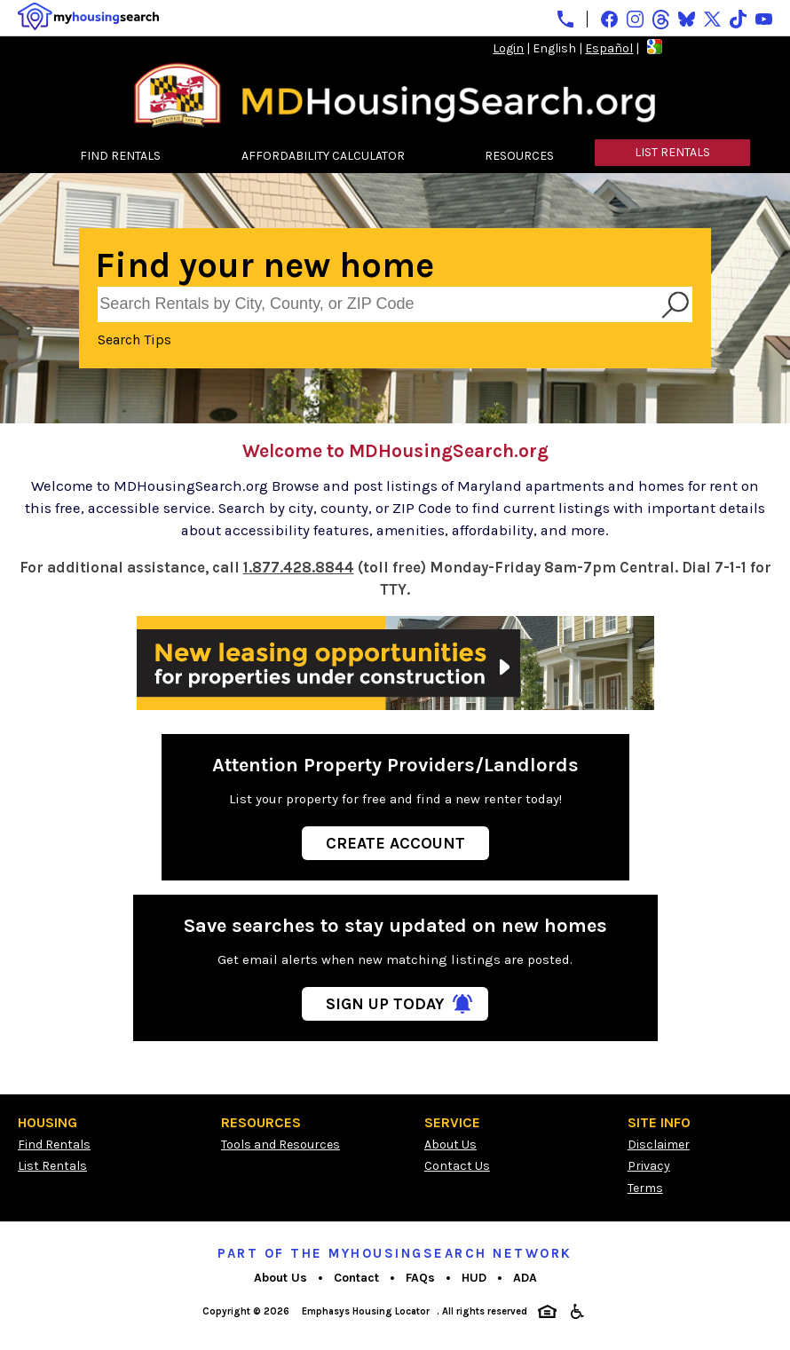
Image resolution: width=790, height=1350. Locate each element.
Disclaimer (659, 1144)
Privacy (649, 1165)
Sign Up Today (385, 1004)
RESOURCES (519, 155)
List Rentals (52, 1165)
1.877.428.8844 (298, 567)
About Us (450, 1144)
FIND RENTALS (120, 155)
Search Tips (134, 339)
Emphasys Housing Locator (366, 1311)
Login (508, 48)
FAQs (420, 1277)
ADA (525, 1277)
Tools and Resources (280, 1144)
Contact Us (457, 1165)
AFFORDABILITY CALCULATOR (323, 155)
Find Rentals (54, 1144)
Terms (645, 1188)
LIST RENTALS (672, 152)
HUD (474, 1277)
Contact (356, 1277)
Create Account (395, 843)
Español (609, 48)
